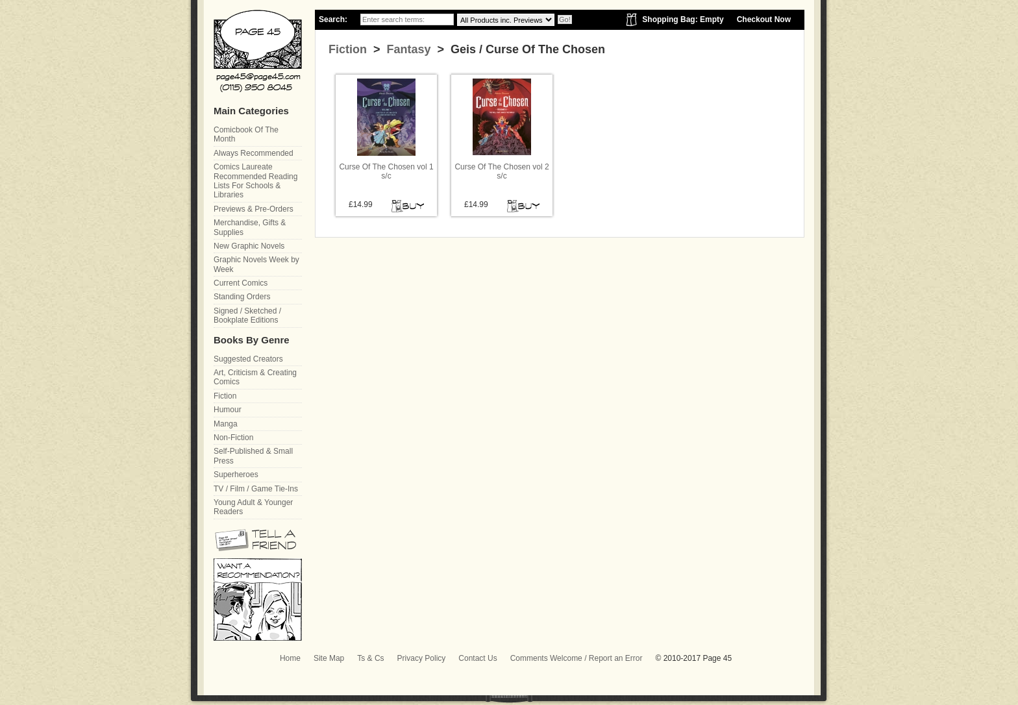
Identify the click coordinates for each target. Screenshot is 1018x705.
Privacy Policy (421, 658)
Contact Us (477, 658)
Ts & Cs (370, 658)
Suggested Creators (248, 359)
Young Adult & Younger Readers (253, 507)
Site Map (329, 658)
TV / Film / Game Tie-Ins (256, 488)
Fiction (348, 49)
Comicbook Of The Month (246, 134)
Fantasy (407, 49)
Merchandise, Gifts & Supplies (250, 227)
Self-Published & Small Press (253, 456)
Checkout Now (764, 19)
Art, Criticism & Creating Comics (255, 377)
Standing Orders (242, 296)
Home (290, 658)
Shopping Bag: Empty (682, 19)
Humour (228, 409)
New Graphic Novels (249, 246)
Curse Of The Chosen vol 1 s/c (386, 171)
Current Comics (240, 283)
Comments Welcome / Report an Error (576, 658)
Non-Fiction (233, 437)
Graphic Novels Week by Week (256, 264)
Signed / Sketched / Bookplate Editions (247, 315)
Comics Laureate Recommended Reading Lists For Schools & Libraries (255, 180)
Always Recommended (253, 153)
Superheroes (236, 474)
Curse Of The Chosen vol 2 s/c (501, 171)
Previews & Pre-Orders (253, 209)
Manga (226, 423)
